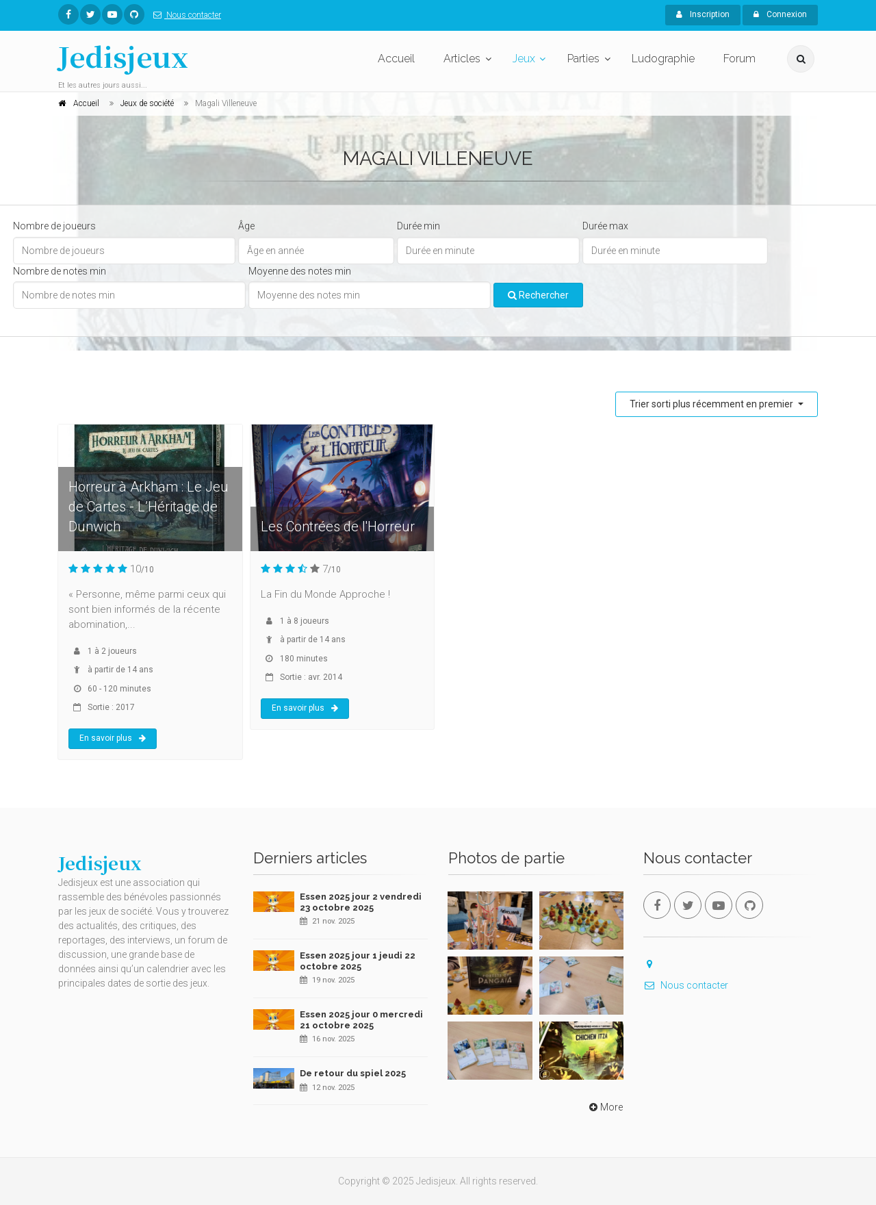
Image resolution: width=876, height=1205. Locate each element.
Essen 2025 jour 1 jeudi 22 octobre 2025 (357, 961)
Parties (583, 58)
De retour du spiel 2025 (353, 1073)
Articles (461, 58)
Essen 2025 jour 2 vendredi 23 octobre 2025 (361, 902)
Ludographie (663, 58)
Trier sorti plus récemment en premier (712, 403)
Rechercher (538, 295)
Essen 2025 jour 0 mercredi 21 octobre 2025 (361, 1019)
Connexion (780, 14)
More (605, 1107)
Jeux (524, 58)
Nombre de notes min (59, 271)
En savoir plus (112, 738)
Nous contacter (184, 15)
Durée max (605, 225)
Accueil (396, 58)
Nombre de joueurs (54, 225)
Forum (739, 58)
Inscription (703, 14)
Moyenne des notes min (299, 271)
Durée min (418, 225)
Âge (246, 225)
